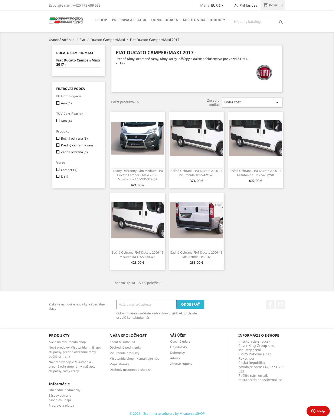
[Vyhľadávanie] (258, 21)
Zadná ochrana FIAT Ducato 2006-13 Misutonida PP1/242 (196, 254)
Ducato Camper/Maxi (74, 53)
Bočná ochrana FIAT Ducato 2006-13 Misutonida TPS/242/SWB (196, 173)
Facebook (270, 304)
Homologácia (164, 20)
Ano (66, 103)
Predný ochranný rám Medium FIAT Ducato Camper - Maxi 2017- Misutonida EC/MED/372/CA (137, 175)
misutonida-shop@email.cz (260, 379)
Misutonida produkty (204, 20)
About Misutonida (122, 342)
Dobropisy (177, 352)
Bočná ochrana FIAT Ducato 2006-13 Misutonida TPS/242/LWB (137, 254)
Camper (69, 170)
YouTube (280, 304)
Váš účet (178, 335)
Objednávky (178, 347)
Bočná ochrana (74, 138)
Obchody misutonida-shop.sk (130, 370)
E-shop (101, 20)
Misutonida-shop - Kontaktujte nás (134, 358)
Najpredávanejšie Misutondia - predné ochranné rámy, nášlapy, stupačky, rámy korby (72, 366)
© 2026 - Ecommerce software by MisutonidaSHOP (167, 413)
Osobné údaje (180, 341)
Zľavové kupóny (181, 364)
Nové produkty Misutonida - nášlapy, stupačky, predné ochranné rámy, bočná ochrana (75, 351)
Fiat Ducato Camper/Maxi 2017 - (78, 62)
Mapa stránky (119, 364)
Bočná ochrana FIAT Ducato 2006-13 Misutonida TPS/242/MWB (255, 173)
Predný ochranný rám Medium (80, 145)
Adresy (175, 358)
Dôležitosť (252, 102)
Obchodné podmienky (125, 347)
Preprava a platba (129, 20)
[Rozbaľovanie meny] (218, 5)
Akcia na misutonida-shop (67, 342)
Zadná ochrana (74, 152)
